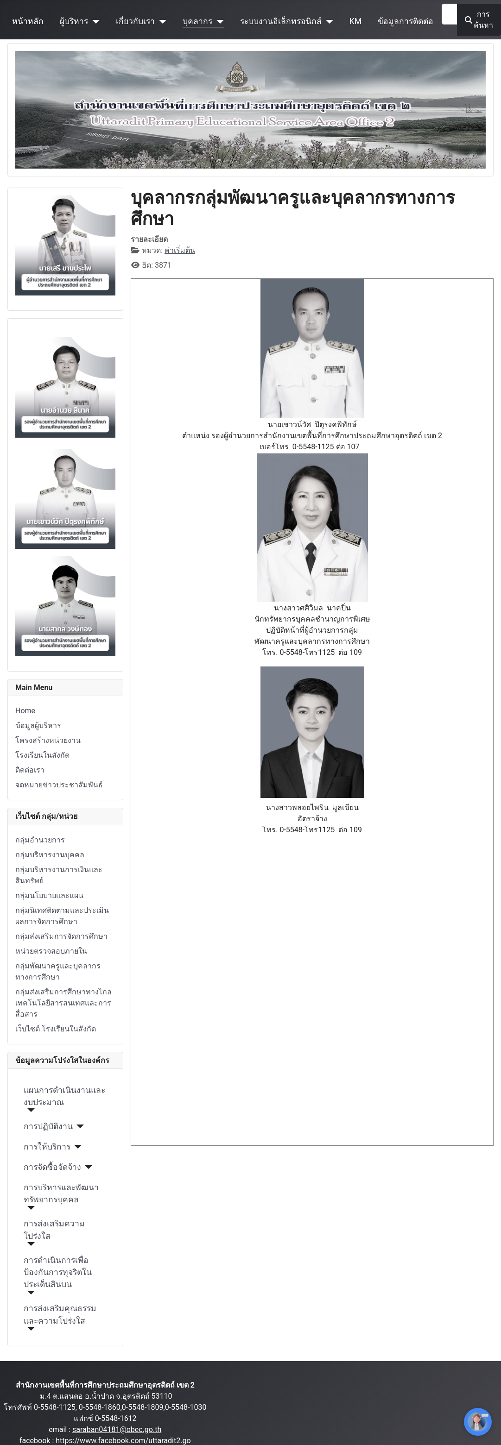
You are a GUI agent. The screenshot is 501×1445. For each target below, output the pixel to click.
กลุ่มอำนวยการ (40, 840)
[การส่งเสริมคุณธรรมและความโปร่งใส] (29, 1329)
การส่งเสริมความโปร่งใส (54, 1229)
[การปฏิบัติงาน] (78, 1126)
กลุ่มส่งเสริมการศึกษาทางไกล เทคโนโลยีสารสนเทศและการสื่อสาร (63, 1002)
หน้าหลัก (28, 21)
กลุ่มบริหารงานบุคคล (49, 854)
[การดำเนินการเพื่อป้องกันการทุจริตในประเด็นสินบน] (29, 1292)
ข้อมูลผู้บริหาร (38, 725)
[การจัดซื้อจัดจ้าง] (87, 1167)
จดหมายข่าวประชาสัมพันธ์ (59, 784)
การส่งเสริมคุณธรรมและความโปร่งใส (60, 1314)
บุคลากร (197, 21)
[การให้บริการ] (76, 1147)
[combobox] (449, 14)
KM (355, 21)
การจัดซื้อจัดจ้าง (52, 1167)
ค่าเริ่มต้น (180, 250)
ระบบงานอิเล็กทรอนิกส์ (281, 21)
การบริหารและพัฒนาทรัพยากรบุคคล (61, 1193)
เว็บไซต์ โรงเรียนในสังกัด (55, 1028)
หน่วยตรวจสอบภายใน (51, 951)
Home (25, 710)
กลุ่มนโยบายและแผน (49, 895)
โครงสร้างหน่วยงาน (48, 740)
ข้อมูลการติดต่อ (405, 21)
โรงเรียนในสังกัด (42, 755)
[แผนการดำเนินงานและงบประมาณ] (29, 1110)
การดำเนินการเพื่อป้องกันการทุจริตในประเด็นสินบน (58, 1272)
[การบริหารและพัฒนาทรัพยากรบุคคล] (29, 1208)
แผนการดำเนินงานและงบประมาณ (64, 1096)
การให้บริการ (47, 1146)
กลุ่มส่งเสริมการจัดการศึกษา (61, 936)
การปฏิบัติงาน (48, 1126)
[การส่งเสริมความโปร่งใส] (29, 1244)
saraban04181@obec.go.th (116, 1429)
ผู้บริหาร (74, 21)
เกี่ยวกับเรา (135, 21)
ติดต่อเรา (29, 770)
